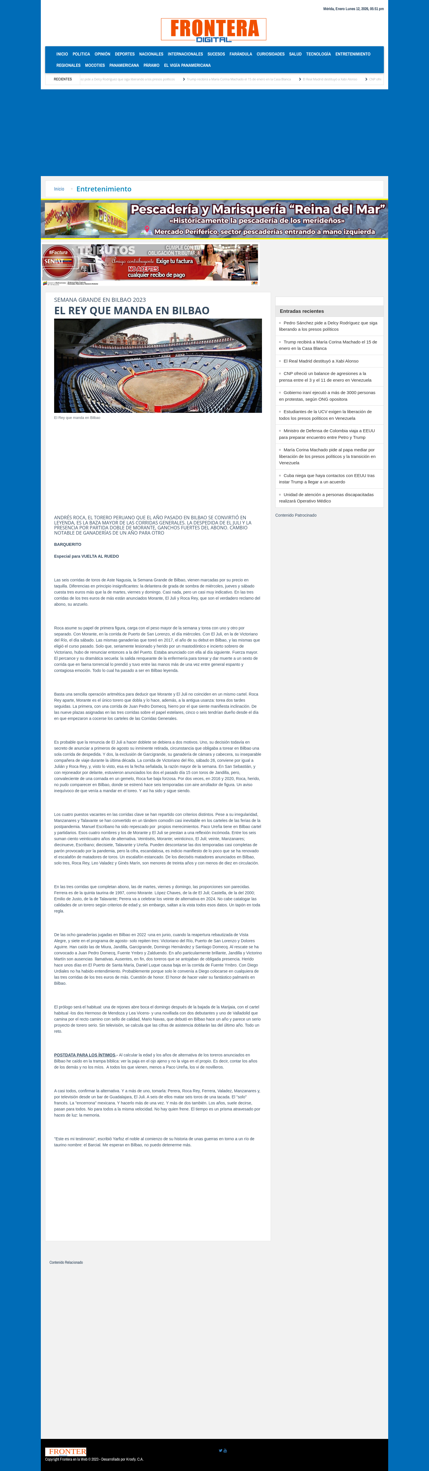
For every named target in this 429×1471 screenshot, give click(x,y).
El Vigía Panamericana (187, 65)
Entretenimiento (353, 54)
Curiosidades (271, 54)
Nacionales (151, 54)
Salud (295, 54)
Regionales (68, 65)
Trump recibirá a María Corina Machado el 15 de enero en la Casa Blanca (243, 79)
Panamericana (124, 65)
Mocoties (95, 65)
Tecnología (318, 54)
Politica (81, 54)
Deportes (125, 54)
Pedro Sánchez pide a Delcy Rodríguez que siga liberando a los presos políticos (123, 79)
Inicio (63, 53)
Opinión (102, 54)
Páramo (152, 65)
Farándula (241, 54)
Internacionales (185, 54)
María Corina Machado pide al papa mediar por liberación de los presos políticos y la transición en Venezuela (327, 456)
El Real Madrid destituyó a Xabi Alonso (334, 79)
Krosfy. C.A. (135, 1459)
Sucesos (216, 54)
